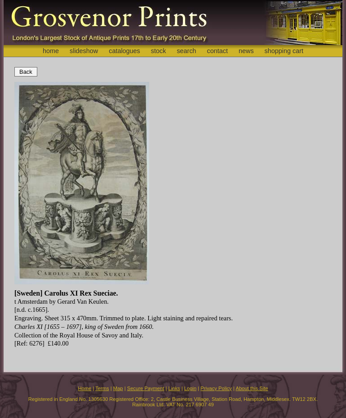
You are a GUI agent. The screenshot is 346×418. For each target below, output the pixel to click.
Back (25, 71)
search (186, 50)
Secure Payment (145, 388)
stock (158, 50)
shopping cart (284, 50)
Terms (102, 388)
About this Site (251, 388)
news (246, 50)
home (51, 50)
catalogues (124, 50)
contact (217, 50)
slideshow (84, 50)
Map (118, 388)
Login (190, 388)
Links (174, 388)
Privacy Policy (216, 388)
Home (84, 388)
